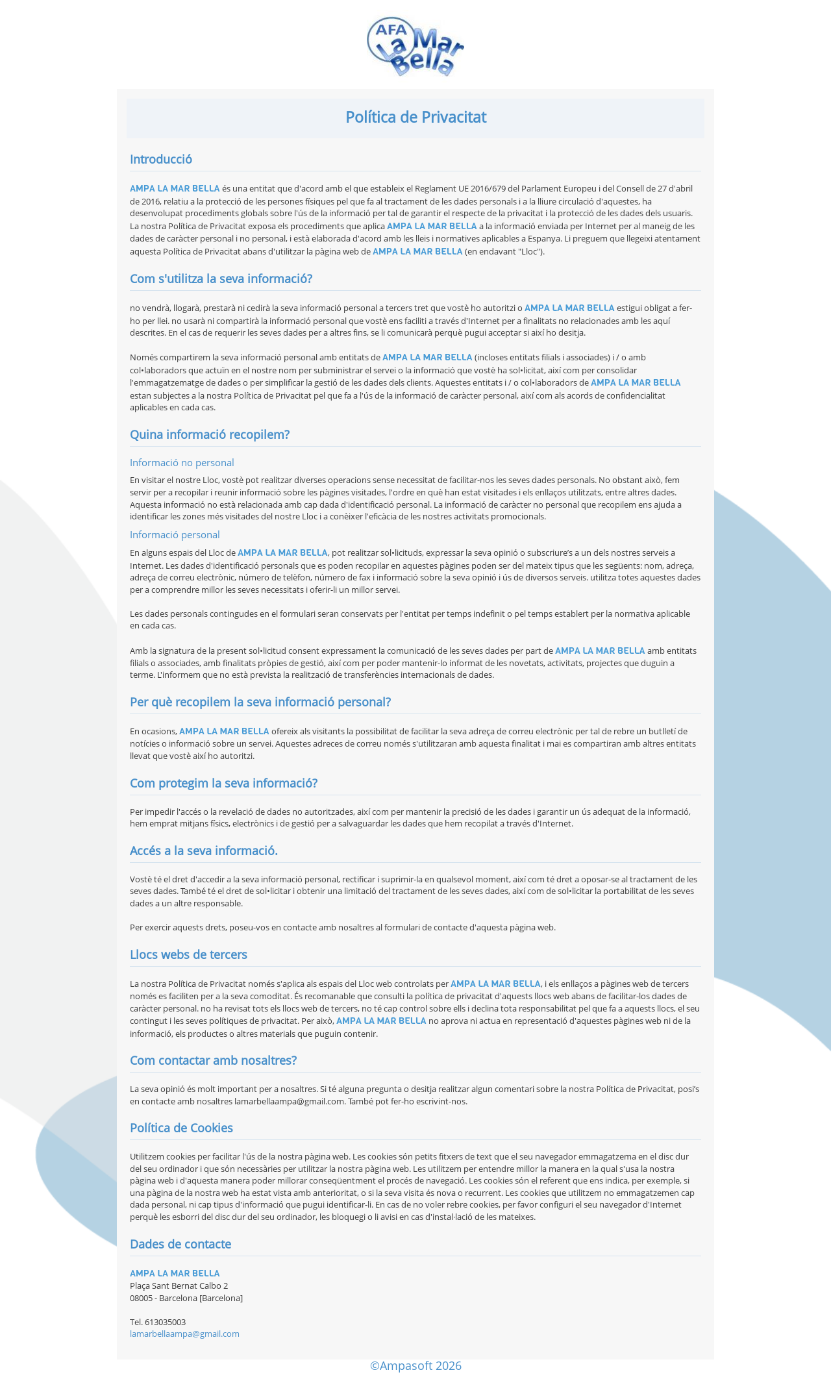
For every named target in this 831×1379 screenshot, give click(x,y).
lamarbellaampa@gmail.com (185, 1333)
